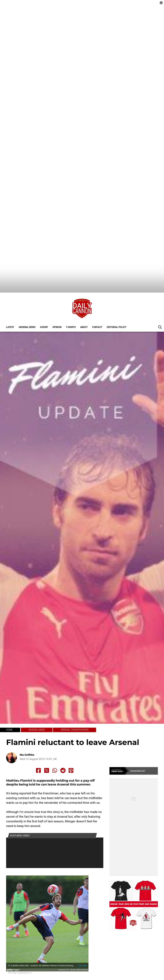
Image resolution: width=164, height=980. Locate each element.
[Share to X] (46, 752)
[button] (160, 309)
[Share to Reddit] (63, 752)
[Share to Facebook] (38, 752)
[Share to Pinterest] (71, 752)
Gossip (44, 309)
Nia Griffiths (27, 737)
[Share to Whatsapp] (54, 752)
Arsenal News (27, 309)
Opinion (57, 309)
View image (12, 955)
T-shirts (71, 309)
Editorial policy (116, 309)
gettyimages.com (25, 955)
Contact (97, 309)
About (84, 309)
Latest (10, 309)
